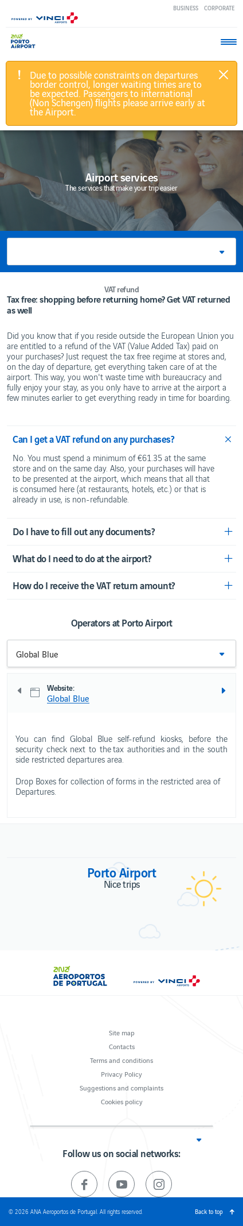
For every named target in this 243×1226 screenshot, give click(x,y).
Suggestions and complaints (121, 1087)
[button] (121, 251)
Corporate (219, 7)
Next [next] (223, 690)
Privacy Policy (121, 1073)
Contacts (122, 1046)
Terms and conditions (121, 1060)
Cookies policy (122, 1101)
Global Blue (68, 698)
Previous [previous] (20, 690)
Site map (122, 1032)
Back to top (209, 1211)
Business (185, 7)
